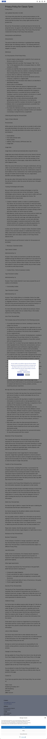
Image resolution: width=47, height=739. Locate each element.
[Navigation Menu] (44, 1)
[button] (45, 717)
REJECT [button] (27, 374)
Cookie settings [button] (26, 371)
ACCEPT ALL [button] (20, 374)
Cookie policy (23, 737)
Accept (23, 727)
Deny (23, 730)
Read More (19, 371)
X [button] (37, 361)
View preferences (23, 733)
